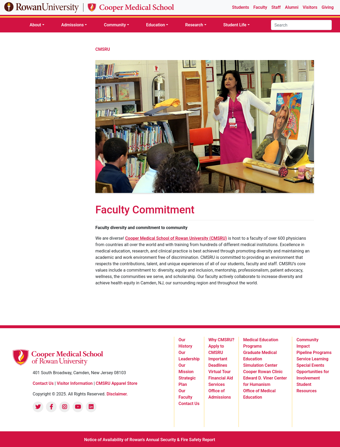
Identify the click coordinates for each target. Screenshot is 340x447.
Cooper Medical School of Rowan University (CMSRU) (176, 238)
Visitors (310, 7)
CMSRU (102, 49)
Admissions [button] (72, 24)
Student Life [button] (234, 24)
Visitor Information (75, 383)
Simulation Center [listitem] (260, 365)
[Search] (301, 25)
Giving (328, 7)
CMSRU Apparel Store (117, 383)
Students (240, 7)
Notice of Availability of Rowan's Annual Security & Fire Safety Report (149, 439)
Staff (276, 7)
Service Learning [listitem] (312, 358)
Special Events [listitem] (310, 365)
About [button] (35, 24)
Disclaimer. (117, 394)
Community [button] (115, 24)
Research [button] (194, 24)
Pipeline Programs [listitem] (314, 352)
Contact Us (43, 383)
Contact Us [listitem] (188, 403)
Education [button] (155, 24)
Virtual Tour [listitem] (220, 371)
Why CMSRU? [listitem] (222, 339)
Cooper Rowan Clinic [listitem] (263, 371)
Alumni (292, 7)
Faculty (260, 7)
